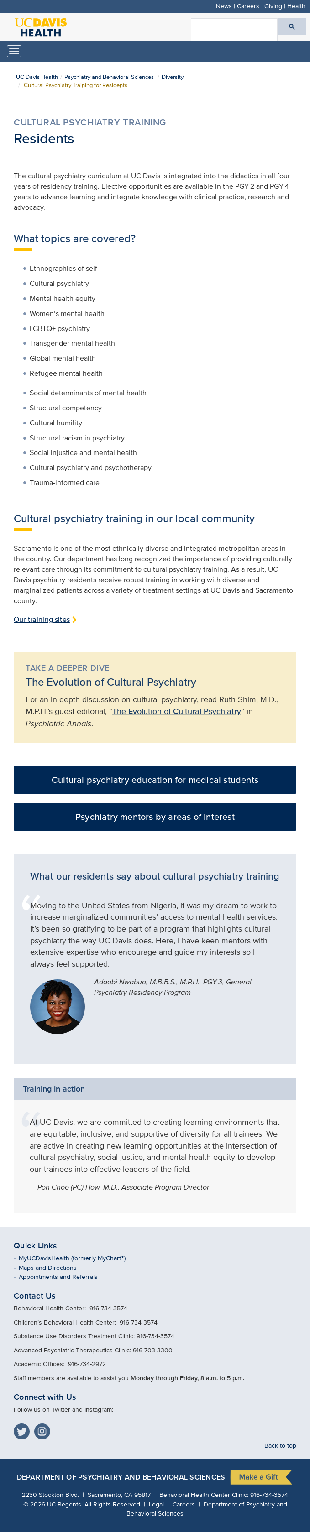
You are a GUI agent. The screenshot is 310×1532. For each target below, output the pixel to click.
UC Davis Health (37, 76)
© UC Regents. (53, 1504)
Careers (248, 5)
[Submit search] (292, 26)
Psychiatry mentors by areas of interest (155, 816)
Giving (273, 5)
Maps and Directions (54, 1267)
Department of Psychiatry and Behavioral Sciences (121, 1477)
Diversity (173, 76)
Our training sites (42, 619)
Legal (156, 1504)
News (224, 5)
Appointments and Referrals (65, 1276)
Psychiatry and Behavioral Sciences (109, 76)
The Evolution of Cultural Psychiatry (176, 711)
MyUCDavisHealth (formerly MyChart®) (79, 1258)
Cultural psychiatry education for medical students (155, 779)
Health (296, 5)
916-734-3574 (269, 1494)
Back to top (280, 1445)
